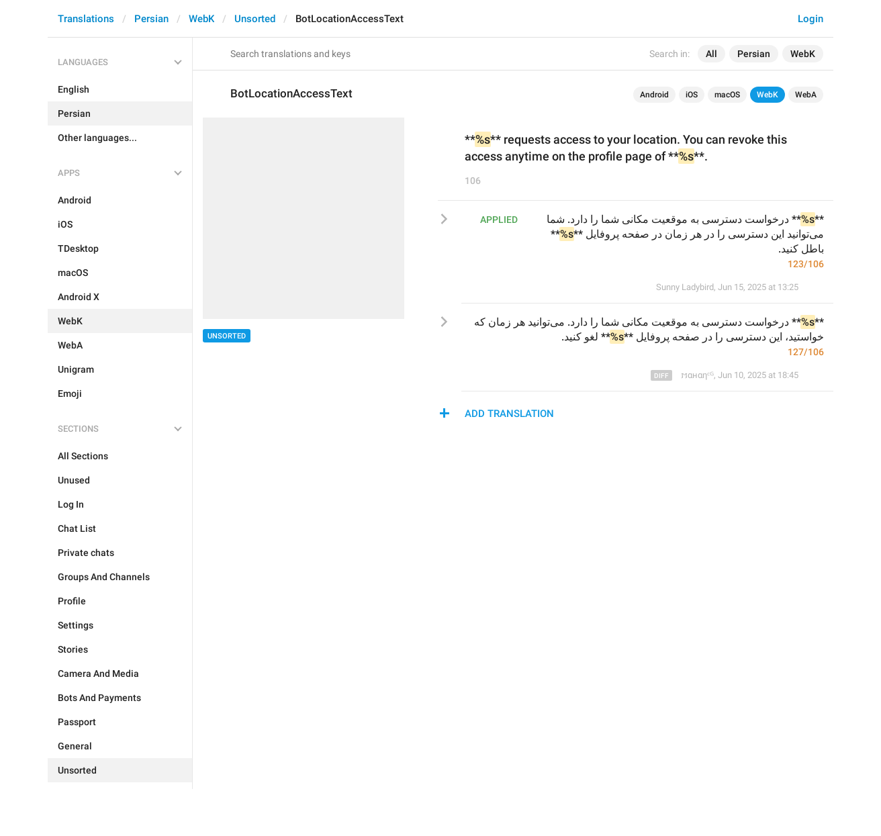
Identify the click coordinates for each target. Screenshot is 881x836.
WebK (201, 19)
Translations (86, 19)
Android (654, 94)
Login (810, 19)
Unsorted (254, 19)
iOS (692, 94)
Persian (151, 19)
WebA (806, 94)
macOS (727, 94)
